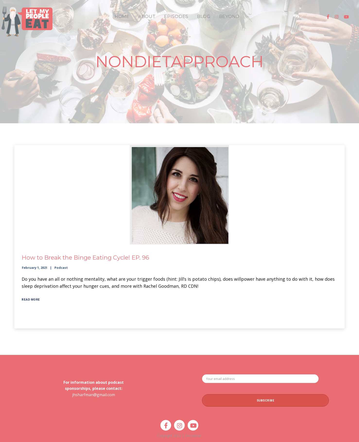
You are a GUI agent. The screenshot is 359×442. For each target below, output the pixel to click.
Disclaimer (193, 435)
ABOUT (147, 16)
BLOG (203, 16)
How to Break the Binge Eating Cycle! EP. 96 (85, 257)
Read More (31, 299)
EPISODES (176, 16)
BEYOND (229, 16)
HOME (122, 16)
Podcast (61, 267)
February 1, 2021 (34, 267)
